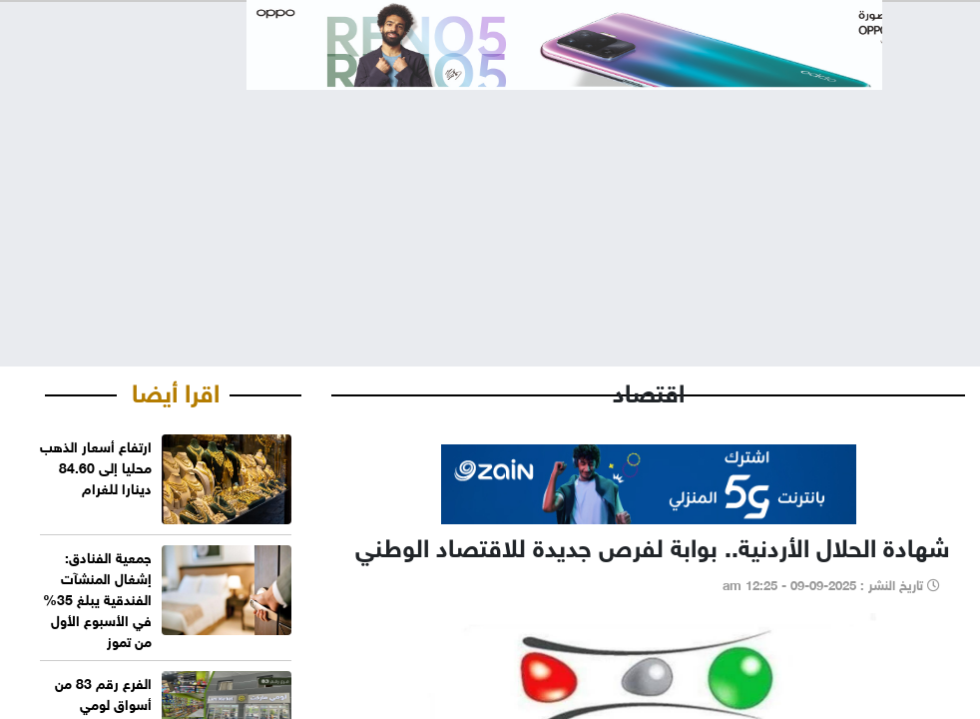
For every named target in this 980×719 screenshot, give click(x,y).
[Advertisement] (490, 212)
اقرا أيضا (176, 389)
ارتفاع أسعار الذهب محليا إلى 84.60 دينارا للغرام (96, 465)
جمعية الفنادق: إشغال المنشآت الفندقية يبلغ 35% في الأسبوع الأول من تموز (97, 597)
